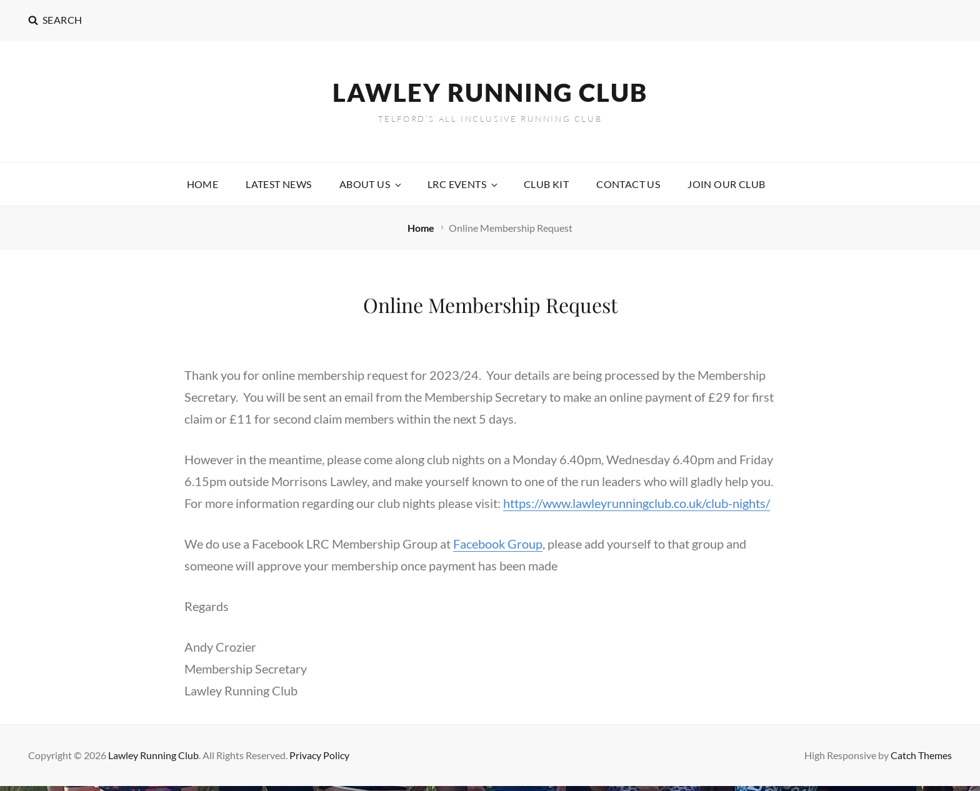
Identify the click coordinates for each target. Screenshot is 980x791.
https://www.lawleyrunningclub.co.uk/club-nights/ (636, 502)
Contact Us (628, 184)
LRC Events (463, 184)
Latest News (278, 184)
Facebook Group (497, 543)
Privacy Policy (319, 755)
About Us (371, 184)
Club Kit (546, 184)
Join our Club (726, 184)
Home (203, 184)
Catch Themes (921, 755)
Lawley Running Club (490, 92)
